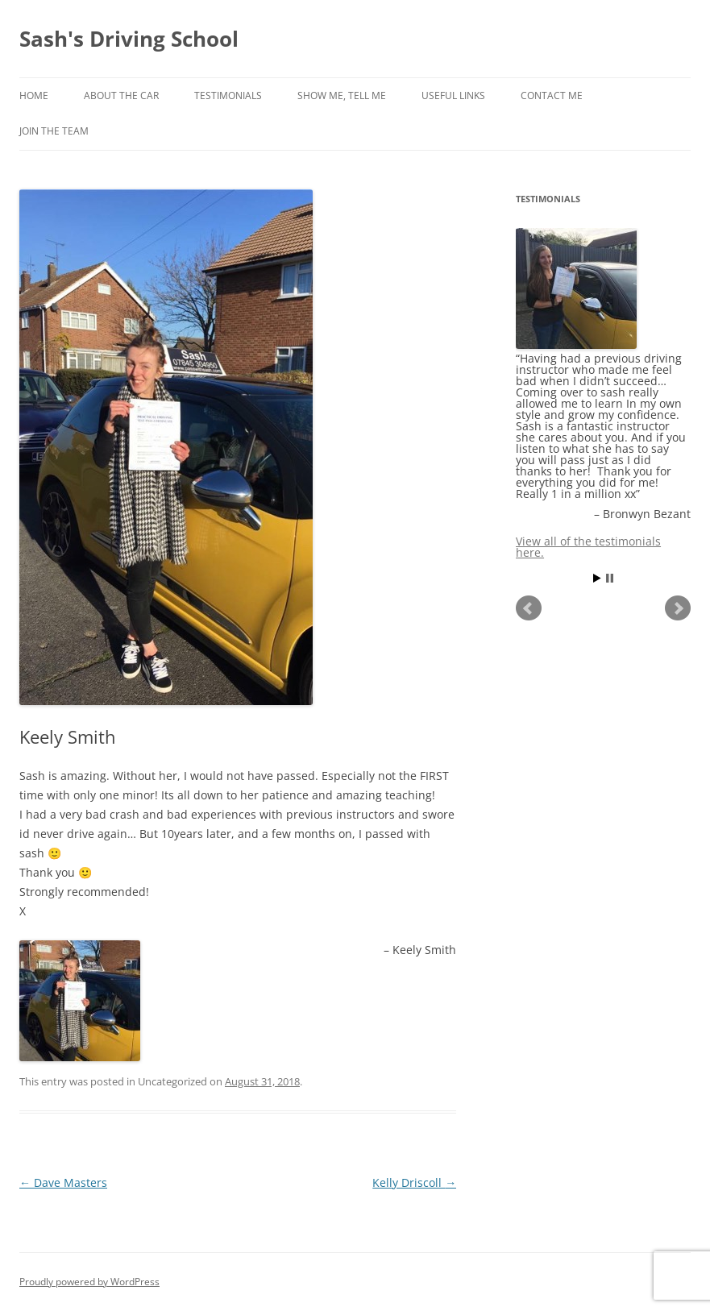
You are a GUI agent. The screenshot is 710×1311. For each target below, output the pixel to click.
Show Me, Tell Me (341, 95)
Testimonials (228, 95)
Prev (529, 608)
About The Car (121, 95)
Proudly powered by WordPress (89, 1281)
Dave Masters (63, 1182)
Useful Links (453, 95)
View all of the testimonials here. (588, 546)
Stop (609, 578)
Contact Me (552, 95)
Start (597, 578)
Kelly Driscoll (414, 1182)
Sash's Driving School (129, 38)
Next (678, 608)
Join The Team (54, 131)
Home (33, 95)
